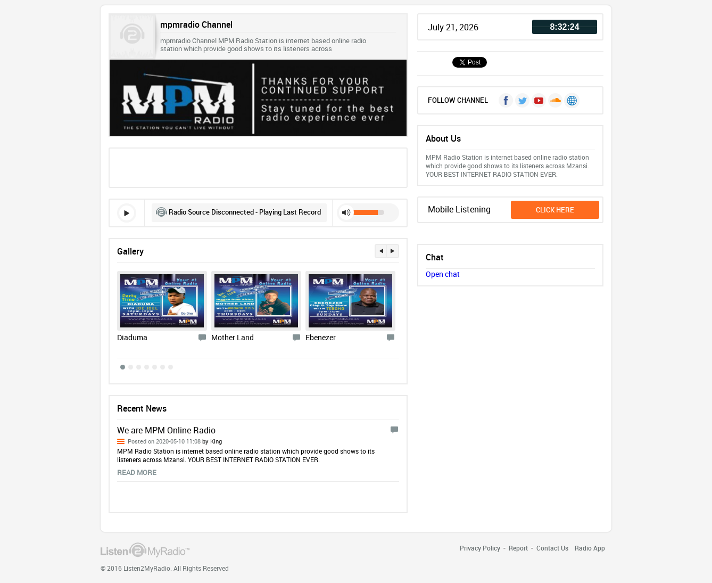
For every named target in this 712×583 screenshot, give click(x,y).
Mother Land (232, 337)
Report (518, 548)
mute (346, 212)
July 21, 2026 (453, 27)
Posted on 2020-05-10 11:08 (175, 441)
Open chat (443, 274)
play (126, 213)
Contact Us (552, 548)
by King (211, 441)
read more (136, 472)
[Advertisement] (258, 167)
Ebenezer (320, 337)
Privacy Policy (480, 548)
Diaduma (132, 337)
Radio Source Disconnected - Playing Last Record (245, 212)
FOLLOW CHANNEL (458, 100)
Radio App (590, 548)
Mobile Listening (459, 209)
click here (555, 210)
